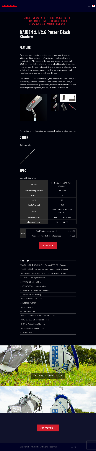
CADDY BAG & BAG (37, 24)
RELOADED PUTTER (27, 311)
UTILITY (44, 17)
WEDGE (59, 17)
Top (74, 447)
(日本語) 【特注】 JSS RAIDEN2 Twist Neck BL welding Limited (44, 269)
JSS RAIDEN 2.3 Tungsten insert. (32, 277)
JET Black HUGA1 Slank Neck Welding (35, 290)
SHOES (64, 21)
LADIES (37, 21)
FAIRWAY (35, 17)
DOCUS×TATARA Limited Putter (32, 328)
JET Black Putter (26, 332)
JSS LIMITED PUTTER (28, 303)
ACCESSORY (54, 21)
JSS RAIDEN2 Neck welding (30, 282)
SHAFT (44, 21)
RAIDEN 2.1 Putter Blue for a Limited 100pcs (37, 315)
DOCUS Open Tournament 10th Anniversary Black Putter (43, 273)
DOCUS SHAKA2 (26, 307)
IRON (52, 17)
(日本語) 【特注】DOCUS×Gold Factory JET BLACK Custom (43, 265)
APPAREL (50, 24)
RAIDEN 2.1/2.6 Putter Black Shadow (34, 320)
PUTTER (67, 17)
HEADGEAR (60, 24)
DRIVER (27, 17)
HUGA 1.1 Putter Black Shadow (32, 324)
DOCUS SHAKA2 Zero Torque (32, 298)
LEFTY (30, 21)
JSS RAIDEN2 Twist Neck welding (33, 286)
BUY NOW (48, 245)
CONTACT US (48, 428)
